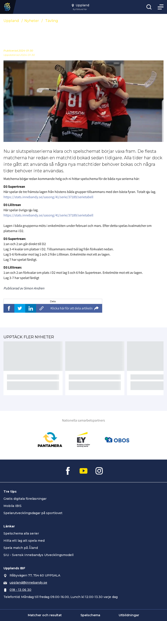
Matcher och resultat (45, 615)
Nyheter (31, 21)
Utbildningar (129, 615)
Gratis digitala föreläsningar (25, 499)
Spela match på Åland (20, 548)
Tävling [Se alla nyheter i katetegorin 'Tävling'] (51, 21)
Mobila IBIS (12, 506)
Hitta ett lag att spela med (24, 541)
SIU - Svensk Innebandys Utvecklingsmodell (38, 555)
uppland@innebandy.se (28, 582)
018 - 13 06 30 (20, 590)
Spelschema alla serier (21, 533)
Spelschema (90, 615)
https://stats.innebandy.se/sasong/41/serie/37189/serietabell (48, 197)
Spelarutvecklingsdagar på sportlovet (32, 513)
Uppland (11, 21)
